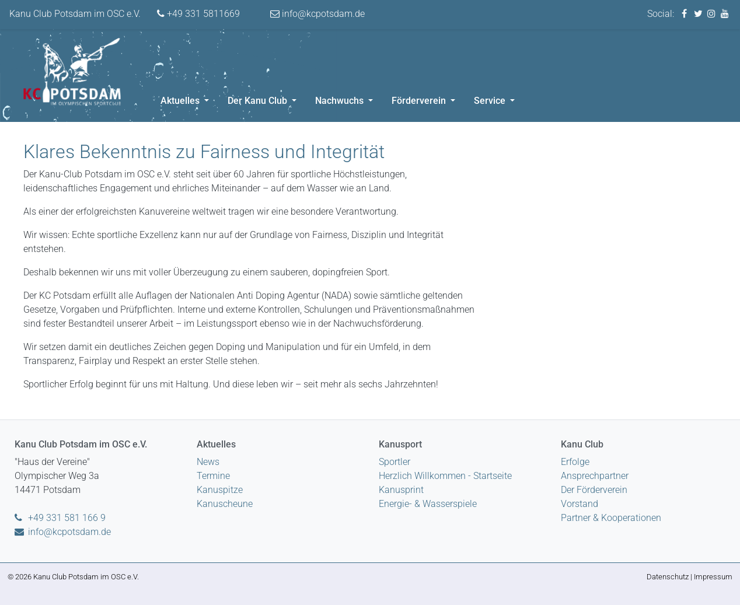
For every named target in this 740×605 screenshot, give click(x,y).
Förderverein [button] (420, 100)
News (208, 461)
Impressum (713, 576)
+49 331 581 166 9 (60, 517)
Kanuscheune (225, 503)
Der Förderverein (594, 489)
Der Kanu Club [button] (258, 100)
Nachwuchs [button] (340, 100)
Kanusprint (401, 489)
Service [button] (491, 100)
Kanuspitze (220, 489)
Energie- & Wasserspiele (428, 503)
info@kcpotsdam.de (317, 13)
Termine (213, 475)
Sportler (394, 461)
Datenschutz (668, 576)
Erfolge (575, 461)
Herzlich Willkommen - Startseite (445, 475)
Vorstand (579, 503)
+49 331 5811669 (198, 13)
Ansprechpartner (595, 475)
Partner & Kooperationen (611, 517)
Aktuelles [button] (181, 100)
